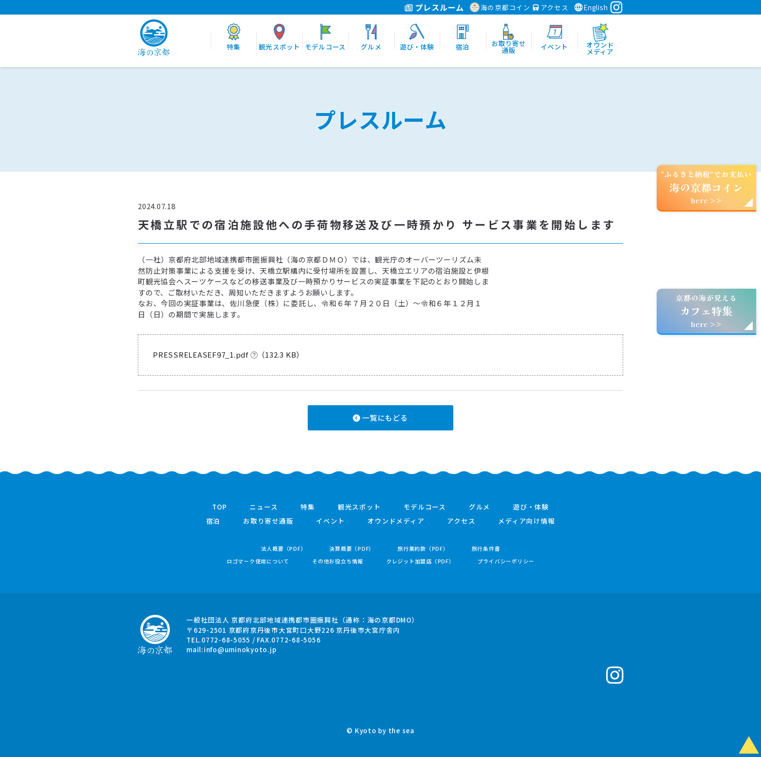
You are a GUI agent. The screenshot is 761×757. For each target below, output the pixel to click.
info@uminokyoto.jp (240, 649)
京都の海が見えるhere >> (706, 311)
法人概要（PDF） (284, 548)
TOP (219, 507)
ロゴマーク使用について (258, 561)
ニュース (263, 507)
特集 (307, 507)
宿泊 (213, 521)
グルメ (479, 507)
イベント (330, 521)
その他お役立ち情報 (338, 561)
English (591, 7)
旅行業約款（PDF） (423, 548)
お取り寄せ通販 (268, 521)
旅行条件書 (486, 548)
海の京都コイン (500, 7)
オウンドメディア (395, 521)
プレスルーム (434, 7)
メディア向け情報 (526, 521)
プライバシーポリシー (506, 561)
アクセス (551, 7)
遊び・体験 (531, 507)
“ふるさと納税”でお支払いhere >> (706, 187)
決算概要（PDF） (352, 548)
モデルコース (424, 507)
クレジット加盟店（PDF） (420, 561)
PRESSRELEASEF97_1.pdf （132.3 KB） (228, 354)
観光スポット (359, 507)
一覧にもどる (380, 417)
